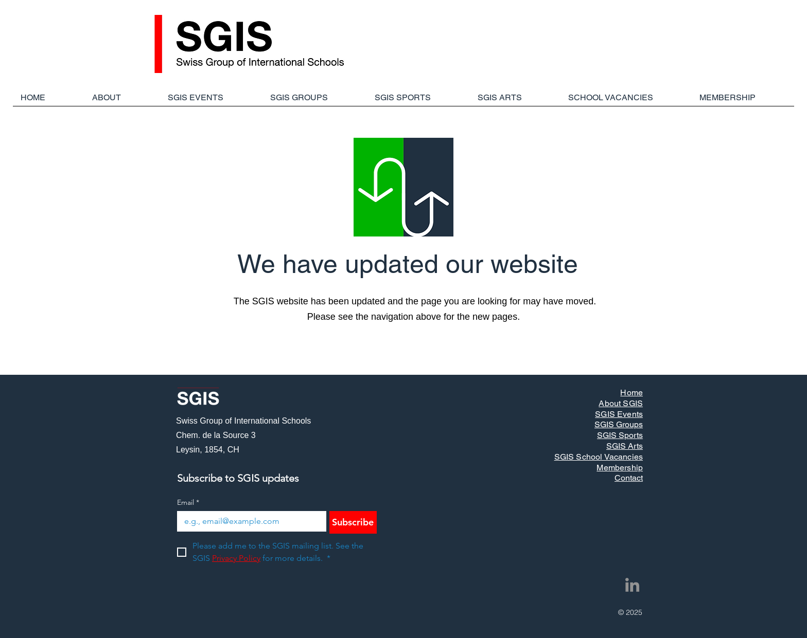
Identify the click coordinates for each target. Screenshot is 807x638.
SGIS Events (619, 414)
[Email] (248, 521)
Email (188, 502)
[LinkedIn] (632, 585)
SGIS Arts (624, 446)
